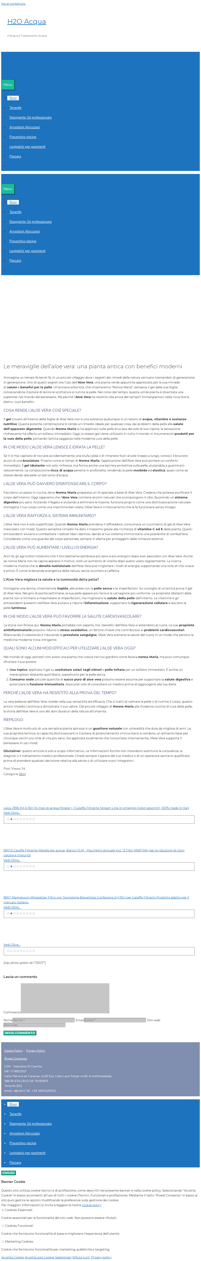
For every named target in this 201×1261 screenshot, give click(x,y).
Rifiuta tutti (81, 1257)
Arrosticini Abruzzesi (24, 127)
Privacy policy (101, 1257)
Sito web (153, 1020)
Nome (8, 1020)
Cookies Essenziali (18, 1210)
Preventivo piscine (22, 137)
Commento (12, 1012)
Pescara (15, 156)
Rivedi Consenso (15, 1059)
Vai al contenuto (13, 3)
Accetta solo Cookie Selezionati (48, 1257)
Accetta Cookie (12, 1257)
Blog (13, 98)
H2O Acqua (26, 21)
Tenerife (15, 107)
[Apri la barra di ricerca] (3, 74)
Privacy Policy (35, 1051)
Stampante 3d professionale (30, 117)
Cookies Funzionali (19, 1226)
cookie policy (91, 1205)
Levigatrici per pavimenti (27, 146)
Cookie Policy (13, 1051)
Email (80, 1020)
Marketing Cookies (19, 1241)
